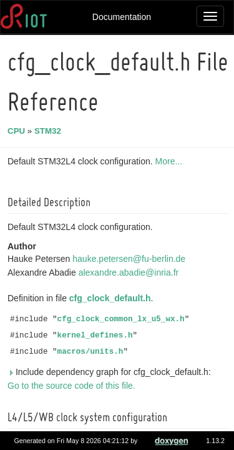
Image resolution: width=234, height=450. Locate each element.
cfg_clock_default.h (112, 298)
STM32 (49, 131)
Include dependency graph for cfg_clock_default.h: (111, 372)
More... (171, 161)
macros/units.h (92, 352)
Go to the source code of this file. (73, 386)
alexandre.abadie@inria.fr (130, 273)
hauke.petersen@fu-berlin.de (130, 259)
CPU (18, 131)
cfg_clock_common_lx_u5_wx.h (123, 319)
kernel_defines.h (97, 335)
